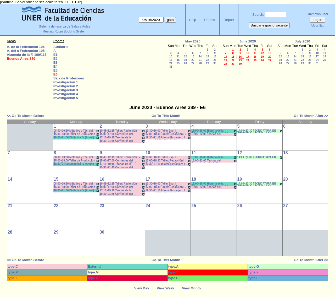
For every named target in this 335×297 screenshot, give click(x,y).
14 (200, 56)
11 (178, 56)
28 (200, 63)
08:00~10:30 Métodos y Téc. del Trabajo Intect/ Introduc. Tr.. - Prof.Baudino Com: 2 (76, 131)
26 (185, 63)
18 (178, 59)
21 (200, 59)
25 (178, 63)
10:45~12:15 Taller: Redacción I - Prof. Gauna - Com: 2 (122, 131)
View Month (191, 288)
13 (192, 56)
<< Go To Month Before (25, 116)
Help (192, 20)
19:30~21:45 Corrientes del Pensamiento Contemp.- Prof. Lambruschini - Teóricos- (122, 141)
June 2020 (247, 41)
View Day (141, 288)
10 (170, 56)
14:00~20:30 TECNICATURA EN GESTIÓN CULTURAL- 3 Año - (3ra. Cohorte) (260, 131)
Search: (258, 15)
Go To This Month (166, 116)
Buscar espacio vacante (269, 25)
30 (214, 63)
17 (170, 59)
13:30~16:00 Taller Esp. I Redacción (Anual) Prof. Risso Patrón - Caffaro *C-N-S (168, 131)
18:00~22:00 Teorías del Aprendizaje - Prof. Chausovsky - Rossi (214, 134)
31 (170, 66)
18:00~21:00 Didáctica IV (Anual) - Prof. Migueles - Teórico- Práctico (76, 137)
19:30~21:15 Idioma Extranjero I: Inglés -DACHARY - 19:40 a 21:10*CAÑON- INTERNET (168, 137)
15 (207, 56)
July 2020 (302, 41)
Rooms (209, 20)
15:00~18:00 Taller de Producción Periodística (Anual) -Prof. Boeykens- (76, 134)
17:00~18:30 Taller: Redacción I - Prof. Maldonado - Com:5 (168, 134)
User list (317, 26)
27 (192, 63)
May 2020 (192, 41)
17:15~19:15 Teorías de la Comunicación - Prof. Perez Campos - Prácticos (122, 137)
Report (229, 20)
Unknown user (317, 14)
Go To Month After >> (311, 116)
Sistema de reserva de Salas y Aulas (64, 26)
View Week (165, 288)
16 (214, 56)
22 (207, 59)
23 (214, 59)
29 (207, 63)
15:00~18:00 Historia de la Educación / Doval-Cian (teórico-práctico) (214, 131)
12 (185, 56)
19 (185, 59)
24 (170, 63)
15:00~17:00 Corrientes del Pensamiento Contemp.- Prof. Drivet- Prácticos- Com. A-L (122, 134)
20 (192, 59)
